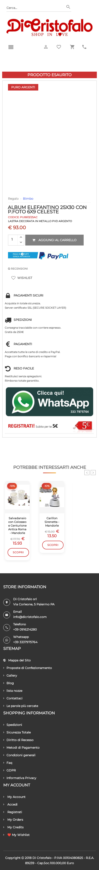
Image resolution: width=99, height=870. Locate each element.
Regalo (13, 199)
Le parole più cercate (20, 706)
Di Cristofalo (41, 858)
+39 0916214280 (25, 629)
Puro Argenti (23, 87)
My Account (14, 797)
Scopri (18, 552)
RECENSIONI (18, 268)
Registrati (12, 812)
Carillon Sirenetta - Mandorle (52, 521)
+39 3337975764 (25, 642)
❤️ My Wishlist (16, 835)
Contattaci (12, 698)
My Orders (13, 820)
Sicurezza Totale (17, 732)
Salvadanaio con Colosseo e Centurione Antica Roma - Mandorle (17, 525)
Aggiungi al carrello (54, 240)
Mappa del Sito (17, 660)
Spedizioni (12, 725)
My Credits (13, 827)
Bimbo (28, 199)
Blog (8, 683)
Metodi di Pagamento (21, 748)
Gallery (10, 675)
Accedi (10, 804)
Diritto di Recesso (18, 740)
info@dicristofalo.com (30, 617)
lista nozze (12, 691)
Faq (7, 763)
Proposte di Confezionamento (27, 668)
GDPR (9, 770)
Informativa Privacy (19, 778)
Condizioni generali (19, 755)
